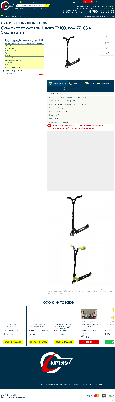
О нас (76, 384)
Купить (89, 342)
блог (104, 16)
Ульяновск (35, 2)
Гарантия (87, 16)
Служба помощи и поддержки (13, 397)
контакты (110, 16)
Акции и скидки (87, 384)
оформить (88, 2)
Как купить (96, 16)
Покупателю (68, 384)
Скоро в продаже (13, 342)
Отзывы (41, 74)
